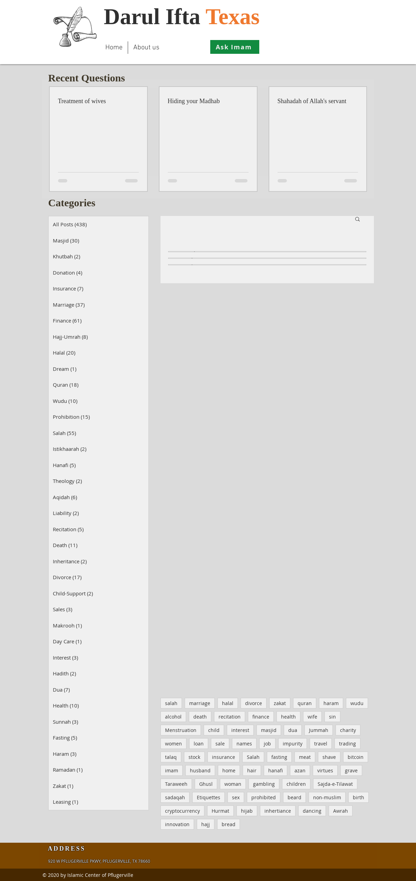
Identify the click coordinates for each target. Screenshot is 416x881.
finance (260, 716)
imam (171, 770)
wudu (357, 703)
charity (348, 730)
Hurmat (220, 811)
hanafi (275, 770)
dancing (312, 811)
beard (294, 797)
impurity (292, 743)
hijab (247, 811)
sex (236, 797)
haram (331, 703)
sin (332, 716)
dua (292, 730)
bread (228, 824)
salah (171, 703)
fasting (279, 757)
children (296, 784)
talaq (171, 757)
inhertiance (277, 811)
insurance (223, 757)
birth (358, 797)
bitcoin (356, 757)
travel (320, 743)
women (173, 743)
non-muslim (327, 797)
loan (199, 743)
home (228, 770)
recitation (230, 716)
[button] (357, 219)
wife (312, 716)
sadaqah (175, 797)
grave (351, 770)
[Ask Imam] (234, 47)
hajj (205, 824)
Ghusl (206, 784)
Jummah (318, 730)
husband (200, 770)
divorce (253, 703)
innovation (177, 824)
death (200, 716)
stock (194, 757)
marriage (199, 703)
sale (220, 743)
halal (227, 703)
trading (347, 743)
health (288, 716)
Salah (253, 757)
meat (305, 757)
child (214, 730)
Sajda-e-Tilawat (335, 784)
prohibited (263, 797)
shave (329, 757)
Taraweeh (176, 784)
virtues (325, 770)
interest (240, 730)
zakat (280, 703)
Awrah (340, 811)
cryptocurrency (182, 811)
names (244, 743)
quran (305, 703)
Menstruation (180, 730)
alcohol (173, 716)
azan (300, 770)
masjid (269, 730)
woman (232, 784)
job (267, 743)
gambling (264, 784)
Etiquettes (208, 797)
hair (252, 770)
